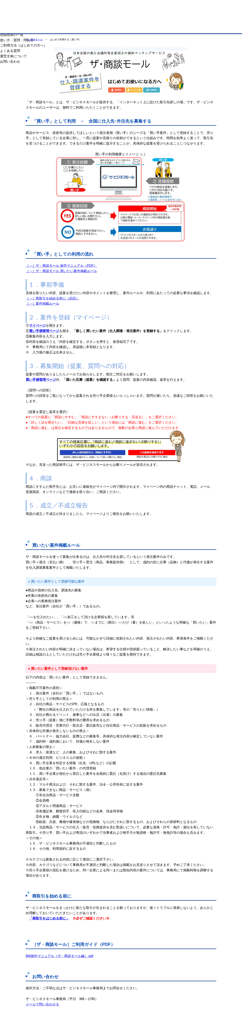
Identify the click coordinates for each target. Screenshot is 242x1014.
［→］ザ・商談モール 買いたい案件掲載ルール (61, 271)
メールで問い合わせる (42, 1004)
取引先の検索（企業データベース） (93, 28)
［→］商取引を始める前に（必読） (52, 298)
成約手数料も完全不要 (92, 20)
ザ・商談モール (34, 39)
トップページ (37, 27)
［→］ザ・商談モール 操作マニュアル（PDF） (61, 265)
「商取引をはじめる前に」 (49, 918)
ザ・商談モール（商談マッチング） (149, 28)
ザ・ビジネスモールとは (168, 6)
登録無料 (43, 20)
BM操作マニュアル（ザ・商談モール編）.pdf (59, 956)
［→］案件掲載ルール (42, 303)
